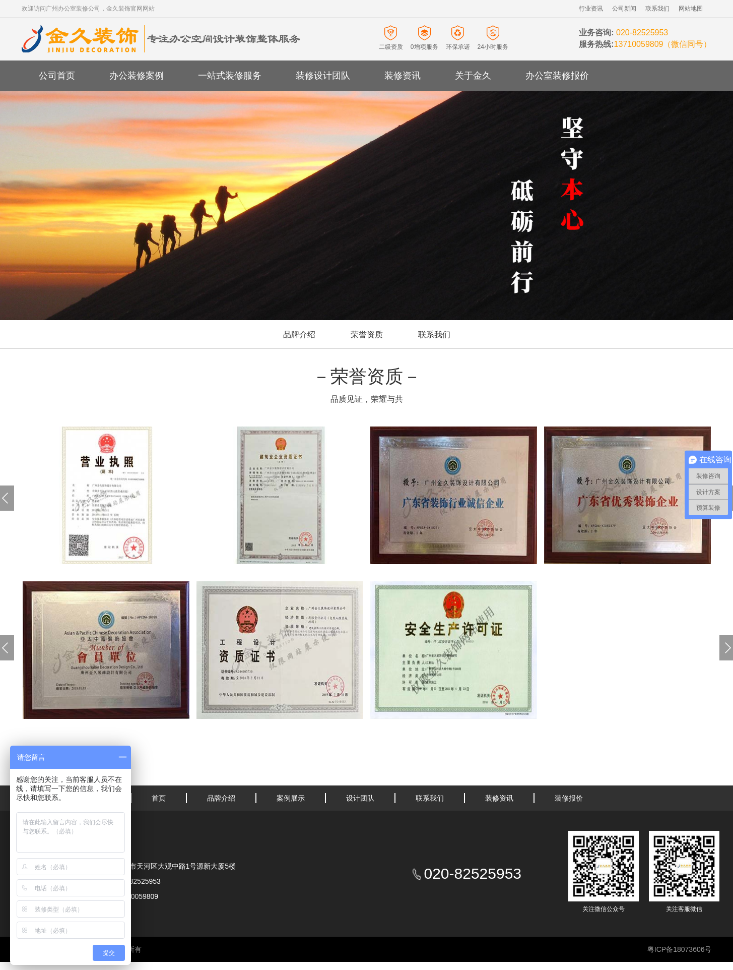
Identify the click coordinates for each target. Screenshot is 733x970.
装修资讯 (402, 76)
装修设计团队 (323, 76)
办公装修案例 (136, 76)
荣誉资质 (367, 334)
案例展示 (291, 798)
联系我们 (657, 8)
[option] (106, 495)
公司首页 (57, 76)
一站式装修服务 (229, 76)
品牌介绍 (299, 334)
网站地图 (691, 8)
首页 (159, 798)
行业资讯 (591, 8)
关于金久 (473, 76)
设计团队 (360, 798)
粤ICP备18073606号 (679, 949)
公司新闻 (624, 8)
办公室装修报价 (557, 76)
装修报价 (569, 798)
